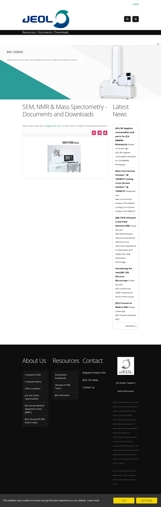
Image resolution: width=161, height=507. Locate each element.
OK (124, 500)
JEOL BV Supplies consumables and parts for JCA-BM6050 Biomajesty (124, 136)
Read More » (131, 326)
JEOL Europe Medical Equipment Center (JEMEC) (34, 409)
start (65, 99)
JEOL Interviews (62, 395)
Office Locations (32, 388)
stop (96, 99)
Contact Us (89, 387)
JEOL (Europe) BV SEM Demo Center (35, 421)
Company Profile (33, 374)
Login (136, 4)
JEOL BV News (90, 380)
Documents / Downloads (61, 376)
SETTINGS (146, 500)
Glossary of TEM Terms (62, 387)
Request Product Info (94, 372)
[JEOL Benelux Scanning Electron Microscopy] (45, 19)
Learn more (93, 500)
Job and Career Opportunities (32, 397)
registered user (53, 125)
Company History (33, 381)
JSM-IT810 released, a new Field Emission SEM (125, 221)
